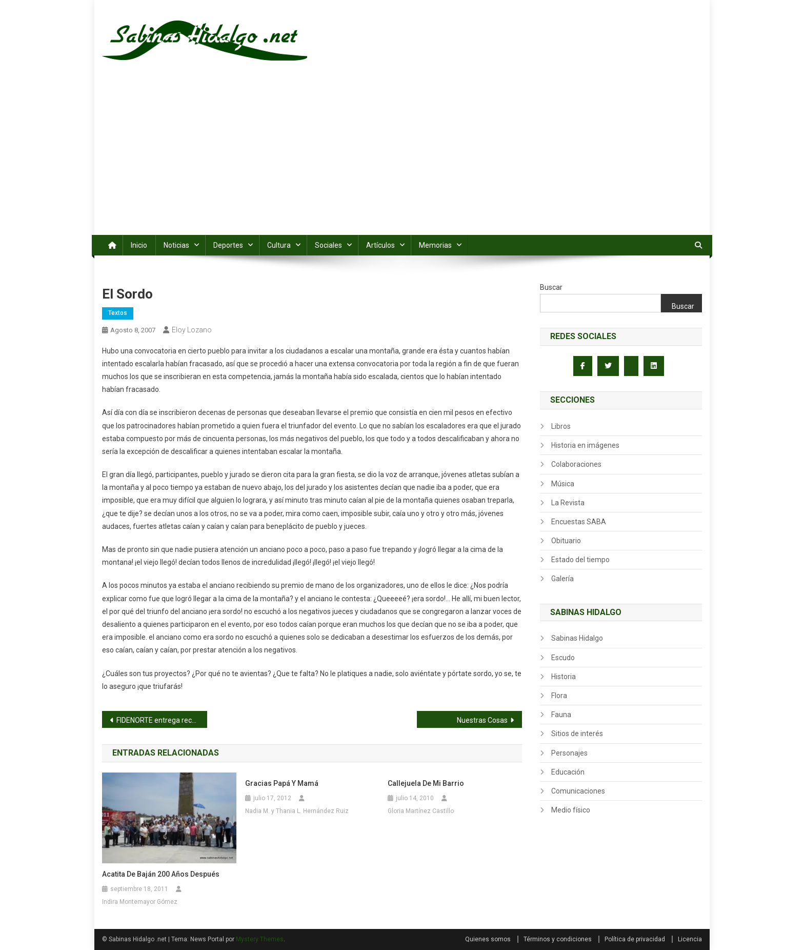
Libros (561, 426)
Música (562, 484)
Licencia (690, 939)
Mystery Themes (260, 939)
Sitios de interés (577, 733)
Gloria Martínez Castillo (421, 811)
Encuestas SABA (578, 522)
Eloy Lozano (192, 330)
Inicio (139, 245)
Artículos (380, 245)
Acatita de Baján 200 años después (160, 874)
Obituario (566, 541)
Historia (563, 676)
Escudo (563, 658)
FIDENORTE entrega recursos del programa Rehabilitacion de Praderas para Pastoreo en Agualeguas (161, 720)
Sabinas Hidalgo (577, 638)
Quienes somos (488, 939)
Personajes (569, 753)
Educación (568, 772)
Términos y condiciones (558, 939)
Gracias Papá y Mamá (281, 783)
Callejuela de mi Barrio (426, 783)
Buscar (551, 287)
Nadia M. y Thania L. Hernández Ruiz (297, 811)
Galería (562, 579)
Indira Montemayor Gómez (139, 901)
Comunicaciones (578, 791)
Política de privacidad (635, 939)
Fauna (561, 714)
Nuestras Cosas (482, 720)
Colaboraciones (576, 464)
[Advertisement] (402, 158)
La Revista (568, 503)
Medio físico (570, 810)
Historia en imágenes (585, 445)
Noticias (176, 245)
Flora (559, 695)
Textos (117, 312)
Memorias (435, 245)
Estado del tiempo (580, 560)
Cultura (279, 245)
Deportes (228, 245)
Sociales (328, 245)
